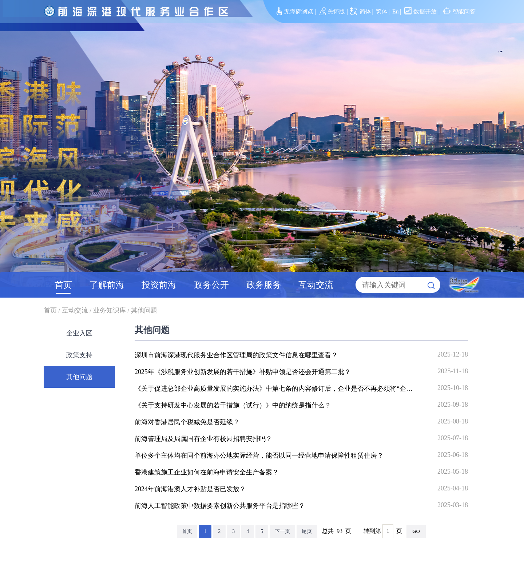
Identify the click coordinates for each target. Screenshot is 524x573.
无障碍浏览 (295, 11)
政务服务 (263, 285)
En (395, 11)
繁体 (382, 11)
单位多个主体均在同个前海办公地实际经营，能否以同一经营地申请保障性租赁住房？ (259, 455)
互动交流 (315, 285)
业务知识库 (109, 310)
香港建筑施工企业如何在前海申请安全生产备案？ (207, 472)
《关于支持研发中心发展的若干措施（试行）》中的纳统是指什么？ (233, 405)
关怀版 (332, 11)
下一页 (282, 531)
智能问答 (459, 11)
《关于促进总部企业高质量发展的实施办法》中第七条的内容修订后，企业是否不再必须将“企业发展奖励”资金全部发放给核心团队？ (327, 388)
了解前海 (107, 285)
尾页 (307, 531)
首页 (63, 285)
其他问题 (144, 310)
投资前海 (159, 285)
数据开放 (420, 11)
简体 (365, 11)
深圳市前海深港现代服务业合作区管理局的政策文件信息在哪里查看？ (236, 355)
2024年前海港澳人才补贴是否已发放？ (190, 489)
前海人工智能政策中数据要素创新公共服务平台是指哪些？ (220, 505)
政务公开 (211, 285)
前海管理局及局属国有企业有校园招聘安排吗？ (203, 438)
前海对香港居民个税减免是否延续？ (187, 422)
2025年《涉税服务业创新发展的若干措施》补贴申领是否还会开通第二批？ (243, 371)
